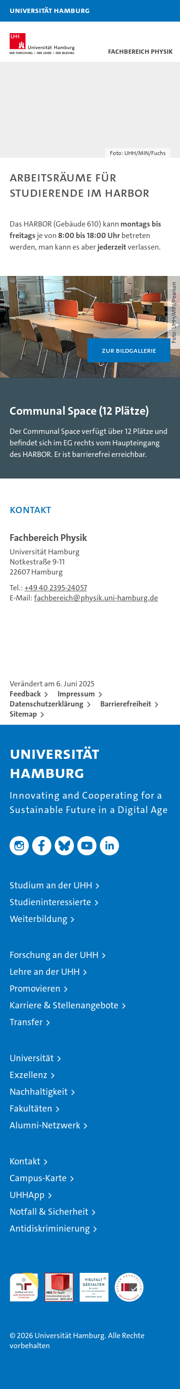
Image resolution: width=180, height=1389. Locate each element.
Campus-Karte (38, 1178)
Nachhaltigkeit (39, 1092)
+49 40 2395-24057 (55, 588)
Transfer (26, 1022)
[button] (143, 11)
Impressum (76, 694)
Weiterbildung (38, 919)
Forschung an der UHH (54, 955)
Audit (54, 1278)
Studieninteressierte (50, 902)
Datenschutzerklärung (47, 704)
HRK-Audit (89, 1283)
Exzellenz (29, 1075)
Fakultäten (31, 1108)
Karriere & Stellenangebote (64, 1005)
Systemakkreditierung (129, 1278)
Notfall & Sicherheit (49, 1212)
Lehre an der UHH (45, 972)
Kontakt (25, 1161)
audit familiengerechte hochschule (24, 1287)
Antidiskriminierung (50, 1228)
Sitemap (23, 714)
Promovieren (35, 988)
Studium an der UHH (51, 885)
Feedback (25, 694)
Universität (32, 1058)
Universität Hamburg (50, 10)
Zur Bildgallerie (129, 350)
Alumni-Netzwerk (45, 1125)
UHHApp (27, 1195)
